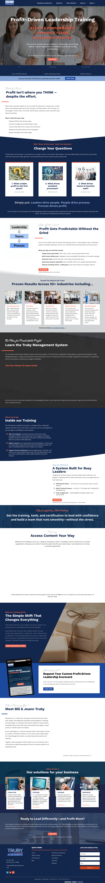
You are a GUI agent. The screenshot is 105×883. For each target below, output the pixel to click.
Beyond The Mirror (57, 857)
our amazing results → (58, 328)
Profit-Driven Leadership (58, 854)
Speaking (54, 864)
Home (33, 854)
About (92, 3)
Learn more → (12, 808)
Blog (33, 862)
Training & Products (44, 3)
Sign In (82, 3)
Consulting (55, 859)
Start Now (70, 79)
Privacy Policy (37, 880)
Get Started (52, 59)
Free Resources (36, 859)
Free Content (71, 3)
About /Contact (36, 857)
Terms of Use (45, 880)
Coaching (54, 862)
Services (59, 3)
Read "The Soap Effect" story (17, 647)
